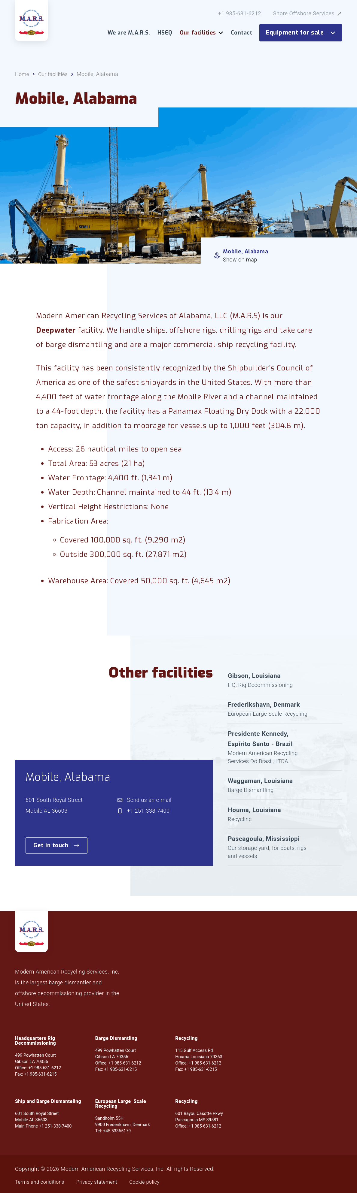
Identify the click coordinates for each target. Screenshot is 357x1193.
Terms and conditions (42, 1182)
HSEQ (164, 32)
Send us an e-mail (149, 810)
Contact (241, 32)
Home (22, 77)
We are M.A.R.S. (129, 32)
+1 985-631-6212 (239, 13)
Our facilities (202, 32)
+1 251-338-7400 (148, 821)
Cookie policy (155, 1182)
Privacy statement (104, 1182)
